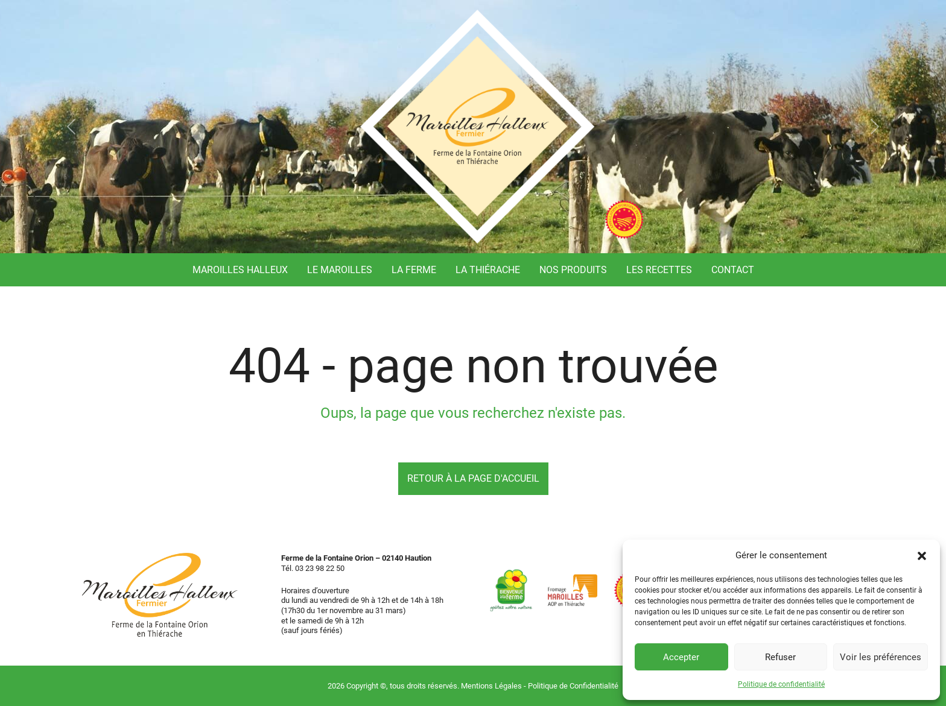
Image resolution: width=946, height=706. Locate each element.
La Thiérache (488, 270)
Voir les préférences (880, 657)
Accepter (681, 657)
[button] (922, 555)
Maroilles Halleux (240, 270)
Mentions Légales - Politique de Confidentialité (539, 685)
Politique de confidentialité (781, 684)
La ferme (414, 270)
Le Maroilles (339, 270)
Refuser (780, 657)
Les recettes (659, 270)
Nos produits (573, 270)
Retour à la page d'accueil (473, 478)
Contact (732, 270)
